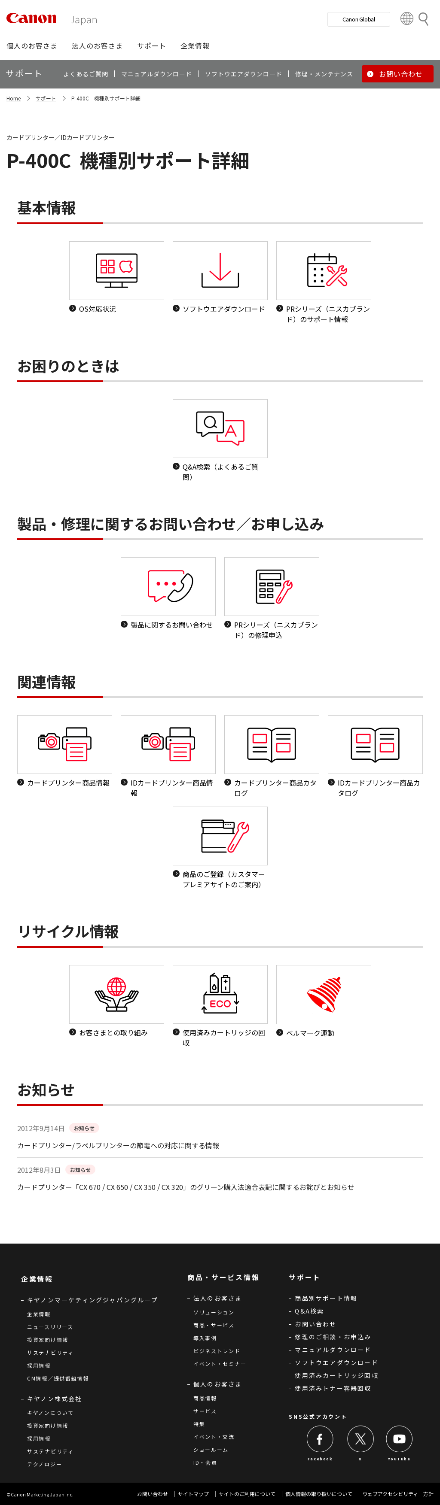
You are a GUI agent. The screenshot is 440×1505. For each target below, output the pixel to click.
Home (13, 98)
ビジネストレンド (217, 1350)
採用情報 (39, 1365)
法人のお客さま (217, 1298)
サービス (205, 1410)
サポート (46, 98)
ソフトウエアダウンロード (336, 1362)
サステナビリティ (50, 1352)
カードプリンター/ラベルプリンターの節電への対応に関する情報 (118, 1145)
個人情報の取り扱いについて (318, 1493)
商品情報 (205, 1398)
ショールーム (211, 1449)
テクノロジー (44, 1464)
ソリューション (214, 1312)
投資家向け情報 (47, 1339)
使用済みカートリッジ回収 (336, 1375)
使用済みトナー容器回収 (333, 1388)
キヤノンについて (50, 1412)
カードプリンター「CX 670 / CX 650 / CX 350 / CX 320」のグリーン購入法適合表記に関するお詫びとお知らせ (185, 1187)
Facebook (320, 1459)
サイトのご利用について (247, 1493)
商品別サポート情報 (326, 1298)
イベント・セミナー (219, 1363)
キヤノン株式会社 (54, 1398)
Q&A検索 (309, 1311)
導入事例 (205, 1337)
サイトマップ (193, 1493)
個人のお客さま (217, 1384)
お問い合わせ (315, 1324)
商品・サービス (214, 1325)
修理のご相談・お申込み (333, 1336)
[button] (32, 45)
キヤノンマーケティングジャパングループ (92, 1300)
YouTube (399, 1459)
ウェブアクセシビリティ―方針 (398, 1493)
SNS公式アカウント (318, 1416)
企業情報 (39, 1313)
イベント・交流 (214, 1436)
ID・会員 (205, 1462)
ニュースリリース (50, 1326)
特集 (199, 1423)
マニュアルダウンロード (333, 1349)
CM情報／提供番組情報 (58, 1378)
